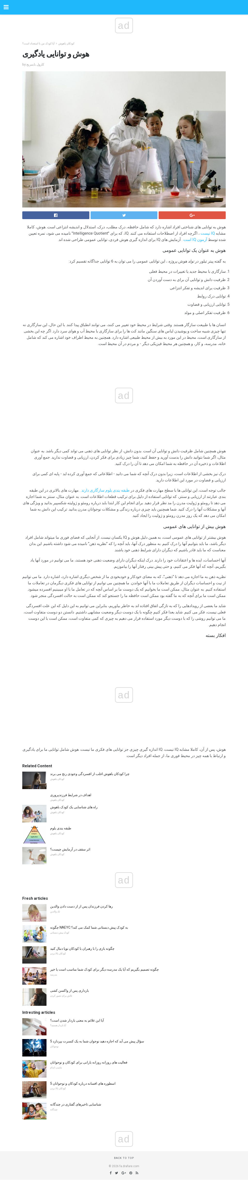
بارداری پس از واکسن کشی (69, 990)
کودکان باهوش (66, 43)
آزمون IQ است (195, 239)
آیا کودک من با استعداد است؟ (38, 43)
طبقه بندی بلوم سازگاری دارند (105, 490)
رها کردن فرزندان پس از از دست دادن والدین (81, 906)
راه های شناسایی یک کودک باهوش (74, 807)
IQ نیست (208, 233)
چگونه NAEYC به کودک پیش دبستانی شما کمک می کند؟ (89, 927)
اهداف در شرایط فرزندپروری (70, 795)
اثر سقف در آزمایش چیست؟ (70, 849)
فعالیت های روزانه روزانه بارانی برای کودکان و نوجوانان (88, 1062)
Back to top (124, 1158)
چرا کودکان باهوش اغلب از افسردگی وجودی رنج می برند (90, 774)
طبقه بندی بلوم (60, 828)
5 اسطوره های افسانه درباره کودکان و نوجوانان (83, 1083)
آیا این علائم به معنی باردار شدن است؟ (77, 1020)
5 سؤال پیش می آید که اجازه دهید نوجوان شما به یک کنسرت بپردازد (97, 1041)
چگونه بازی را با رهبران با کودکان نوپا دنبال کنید (82, 948)
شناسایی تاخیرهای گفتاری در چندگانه (75, 1104)
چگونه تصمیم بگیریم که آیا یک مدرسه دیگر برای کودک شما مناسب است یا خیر (104, 969)
